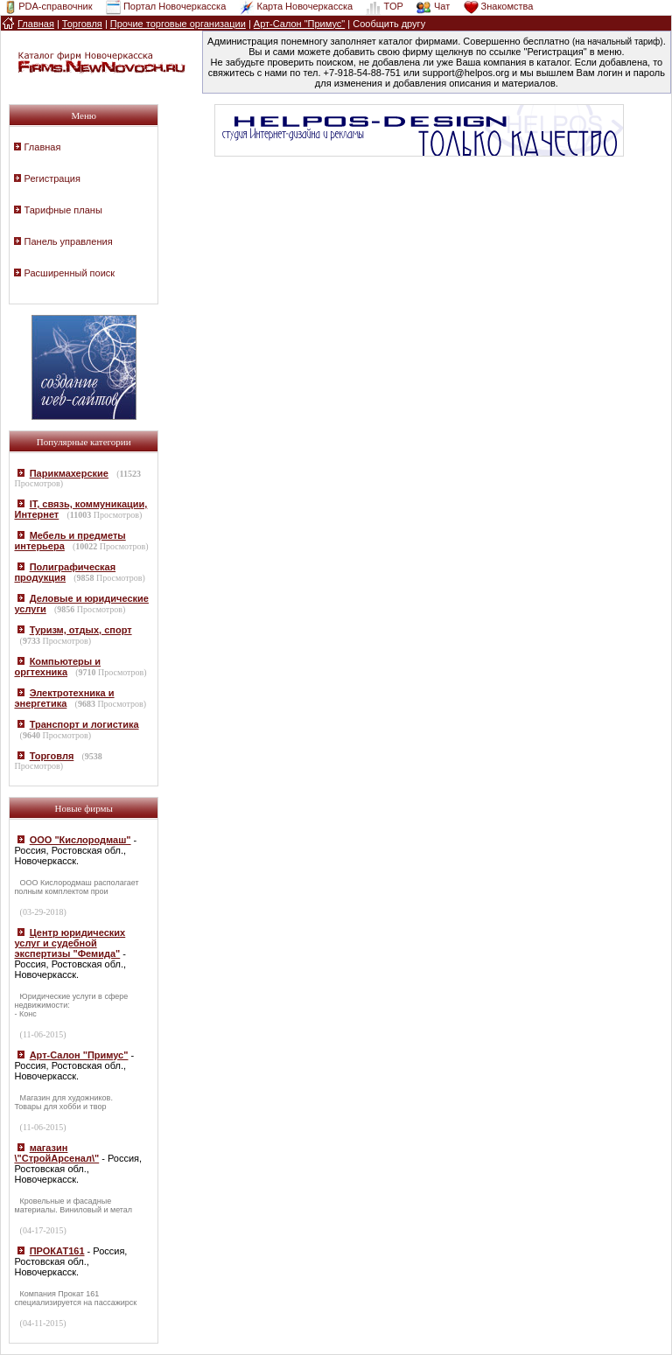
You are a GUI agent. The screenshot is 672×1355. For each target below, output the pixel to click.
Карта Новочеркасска (305, 6)
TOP (392, 6)
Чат (442, 6)
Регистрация (52, 178)
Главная (42, 147)
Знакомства (507, 6)
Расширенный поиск (70, 273)
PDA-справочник (55, 6)
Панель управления (68, 241)
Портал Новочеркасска (174, 6)
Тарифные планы (63, 210)
